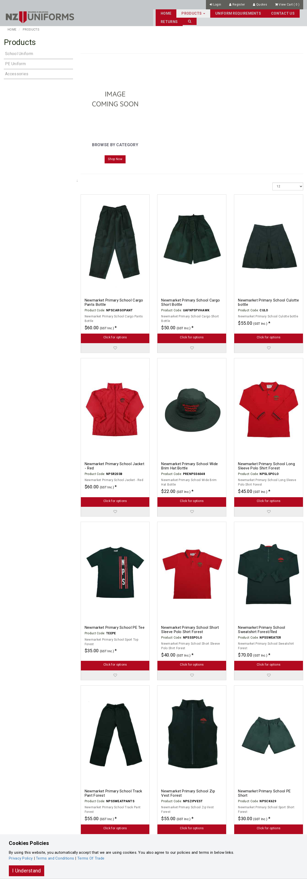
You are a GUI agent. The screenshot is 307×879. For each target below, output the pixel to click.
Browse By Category (115, 144)
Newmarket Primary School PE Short (264, 792)
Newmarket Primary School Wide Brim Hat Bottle (189, 465)
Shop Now (115, 158)
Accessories (16, 73)
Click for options (115, 336)
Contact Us (239, 13)
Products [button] (150, 13)
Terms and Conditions (55, 858)
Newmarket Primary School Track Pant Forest (113, 792)
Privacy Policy (21, 858)
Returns (270, 13)
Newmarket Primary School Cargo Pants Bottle (114, 301)
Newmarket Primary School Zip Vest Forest (188, 792)
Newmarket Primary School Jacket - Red (114, 465)
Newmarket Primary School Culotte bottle (268, 301)
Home (122, 13)
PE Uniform (15, 63)
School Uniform (19, 53)
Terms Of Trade (90, 858)
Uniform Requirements (195, 13)
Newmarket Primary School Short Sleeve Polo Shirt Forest (190, 629)
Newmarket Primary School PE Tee (115, 627)
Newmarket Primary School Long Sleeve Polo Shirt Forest (266, 465)
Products (31, 29)
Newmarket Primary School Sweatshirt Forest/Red (261, 629)
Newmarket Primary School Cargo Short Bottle (190, 301)
